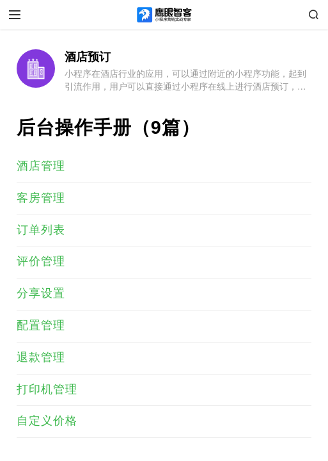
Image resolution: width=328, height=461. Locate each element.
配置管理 (41, 325)
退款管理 (41, 357)
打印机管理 (47, 389)
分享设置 (41, 293)
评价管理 (41, 261)
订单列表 (41, 229)
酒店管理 (41, 165)
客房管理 (41, 197)
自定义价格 (47, 420)
